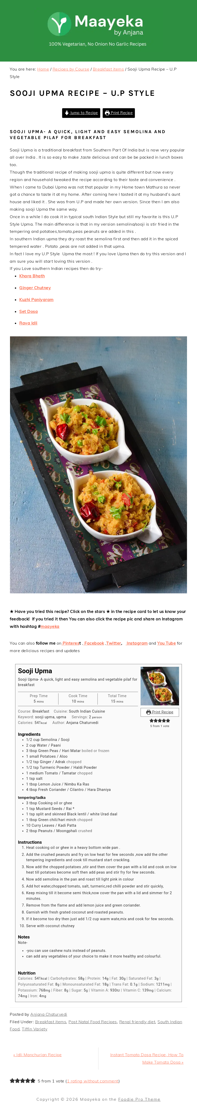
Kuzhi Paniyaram (36, 299)
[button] (152, 721)
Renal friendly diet (137, 1021)
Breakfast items (50, 1021)
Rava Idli (28, 323)
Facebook (93, 643)
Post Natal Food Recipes (92, 1021)
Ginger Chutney (35, 287)
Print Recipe (119, 112)
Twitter (113, 643)
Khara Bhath (32, 275)
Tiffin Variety (34, 1028)
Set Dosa (28, 311)
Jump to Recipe (81, 112)
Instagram (137, 643)
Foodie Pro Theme (139, 1099)
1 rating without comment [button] (93, 1080)
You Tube (166, 643)
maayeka (50, 626)
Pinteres (71, 643)
